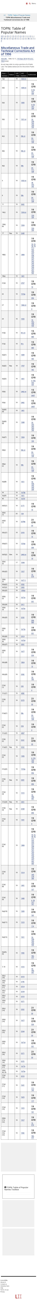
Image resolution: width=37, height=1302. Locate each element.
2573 (22, 700)
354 (32, 655)
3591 (22, 644)
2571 (22, 1053)
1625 (22, 1097)
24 (34, 90)
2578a (23, 522)
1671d (23, 1042)
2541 (22, 740)
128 (32, 121)
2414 (22, 636)
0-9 (2, 36)
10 (32, 119)
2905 (22, 587)
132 (32, 258)
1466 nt (23, 305)
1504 (22, 437)
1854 (22, 662)
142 (32, 186)
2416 (22, 533)
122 (32, 383)
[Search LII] (29, 3)
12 (34, 244)
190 (32, 430)
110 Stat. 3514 (22, 59)
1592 (22, 953)
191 (32, 799)
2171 (22, 506)
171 (32, 958)
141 (32, 92)
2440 (22, 233)
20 (32, 526)
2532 (22, 1009)
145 (32, 125)
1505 (22, 103)
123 (32, 185)
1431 (22, 379)
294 (22, 726)
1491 (22, 885)
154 (22, 514)
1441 (22, 820)
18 (32, 183)
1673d (23, 640)
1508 (22, 422)
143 (32, 123)
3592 (22, 674)
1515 (22, 922)
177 (32, 1101)
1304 (22, 225)
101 (32, 1112)
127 (32, 254)
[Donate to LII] (26, 3)
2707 (22, 283)
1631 (22, 496)
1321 (22, 482)
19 (34, 246)
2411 (22, 604)
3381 (22, 780)
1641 (22, 1085)
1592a (23, 590)
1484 (22, 255)
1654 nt (23, 79)
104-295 (4, 59)
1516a (23, 294)
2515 (22, 977)
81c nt (23, 333)
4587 (22, 733)
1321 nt (23, 119)
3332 (22, 747)
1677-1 (23, 580)
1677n (23, 1066)
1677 (22, 651)
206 (32, 620)
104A (23, 562)
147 (32, 269)
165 (32, 273)
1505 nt (23, 88)
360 (32, 622)
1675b (23, 492)
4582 (22, 693)
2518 (22, 992)
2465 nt (23, 555)
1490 (22, 898)
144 (32, 265)
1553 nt (23, 181)
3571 (22, 1001)
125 (32, 252)
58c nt (23, 136)
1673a (23, 608)
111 (32, 140)
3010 (22, 1076)
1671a (23, 597)
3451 (22, 802)
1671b (23, 629)
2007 (33, 395)
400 (32, 337)
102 (32, 679)
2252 (22, 617)
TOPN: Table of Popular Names (19, 15)
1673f (23, 499)
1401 (22, 276)
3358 (22, 809)
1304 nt (23, 212)
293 (22, 686)
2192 (22, 982)
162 (32, 370)
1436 (22, 756)
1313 (22, 793)
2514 (22, 987)
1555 (22, 319)
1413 (22, 1108)
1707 (22, 366)
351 (32, 601)
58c (22, 166)
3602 (22, 204)
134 (32, 215)
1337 (22, 571)
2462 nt (23, 392)
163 (32, 271)
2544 (22, 1031)
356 (32, 298)
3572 (22, 1061)
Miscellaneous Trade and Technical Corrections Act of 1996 (18, 51)
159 (32, 94)
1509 (22, 355)
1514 (22, 873)
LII (5, 15)
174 (32, 876)
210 (32, 576)
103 (34, 381)
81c (22, 344)
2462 (22, 402)
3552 (22, 584)
